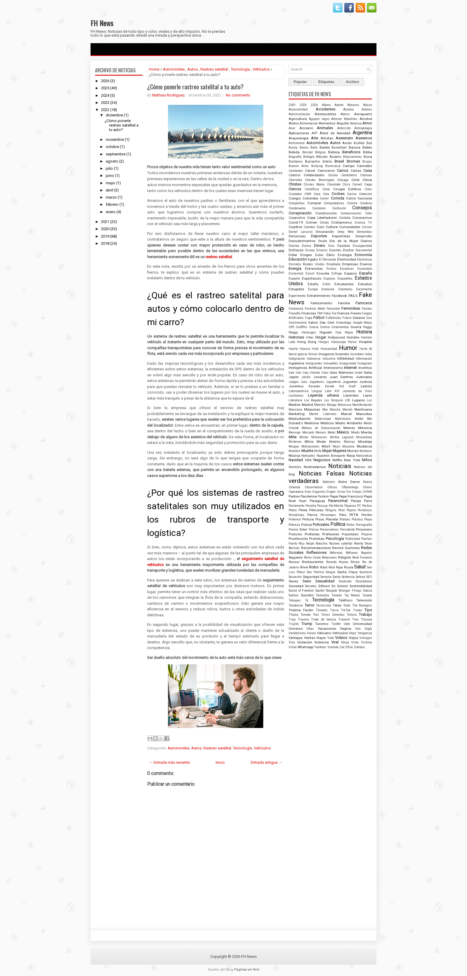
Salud (359, 567)
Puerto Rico (296, 543)
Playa (368, 519)
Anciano (306, 128)
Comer (324, 198)
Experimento (297, 296)
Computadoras (334, 203)
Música (294, 455)
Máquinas (312, 409)
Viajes (321, 638)
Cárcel (310, 171)
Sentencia (348, 577)
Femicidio (333, 309)
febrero (112, 204)
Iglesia (302, 354)
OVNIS (367, 492)
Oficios (332, 487)
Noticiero (329, 482)
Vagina (345, 628)
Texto (346, 605)
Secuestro (295, 577)
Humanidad (328, 349)
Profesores (330, 534)
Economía (363, 254)
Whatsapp (305, 647)
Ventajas (296, 638)
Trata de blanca (323, 619)
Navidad (296, 460)
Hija (338, 332)
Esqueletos (345, 278)
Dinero (319, 245)
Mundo (353, 451)
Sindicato (345, 581)
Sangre (330, 572)
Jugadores (316, 382)
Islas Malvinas (341, 372)
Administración (299, 114)
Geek (330, 323)
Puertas (366, 539)
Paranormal (338, 500)
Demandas (364, 232)
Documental (364, 250)
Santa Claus (347, 572)
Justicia (365, 382)
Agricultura (298, 119)
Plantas (345, 519)
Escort (310, 273)
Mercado (308, 432)
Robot (323, 567)
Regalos (366, 553)
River (304, 567)
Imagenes (326, 354)
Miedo (355, 432)
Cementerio (349, 175)
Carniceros (326, 171)
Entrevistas (314, 268)
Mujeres (339, 450)
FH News (102, 23)
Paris (368, 501)
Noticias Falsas (321, 473)
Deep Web (345, 232)
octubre (112, 146)
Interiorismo (333, 368)
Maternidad (323, 419)
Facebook (339, 296)
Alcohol (365, 119)
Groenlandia (340, 327)
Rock (332, 567)
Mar (325, 409)
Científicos (312, 189)
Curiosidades (349, 227)
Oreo (307, 492)
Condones (319, 208)
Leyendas (351, 395)
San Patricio (315, 572)
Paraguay (317, 501)
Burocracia (332, 166)
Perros (312, 515)
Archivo (352, 82)
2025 (105, 88)
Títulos (293, 615)
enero (111, 212)
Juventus (296, 386)
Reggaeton (296, 557)
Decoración (325, 232)
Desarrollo (364, 236)
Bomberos (296, 161)
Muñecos (365, 451)
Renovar (294, 562)
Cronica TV (363, 222)
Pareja (356, 501)
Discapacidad (362, 246)
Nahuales (308, 456)
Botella (327, 161)
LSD (347, 400)
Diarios (366, 241)
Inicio (220, 762)
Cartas (356, 171)
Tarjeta (367, 595)
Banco (304, 147)
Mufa (317, 451)
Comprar (314, 203)
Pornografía (364, 525)
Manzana (295, 409)
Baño (313, 147)
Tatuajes (295, 600)
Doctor (348, 250)
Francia (343, 313)
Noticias (339, 466)
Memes (349, 428)
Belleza (334, 152)
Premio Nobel (298, 529)
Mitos (309, 441)
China (367, 180)
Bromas (353, 161)
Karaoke (314, 386)
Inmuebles (330, 363)
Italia (368, 372)
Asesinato (344, 138)
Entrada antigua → (266, 762)
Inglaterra (296, 363)
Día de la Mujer (343, 241)
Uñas (310, 629)
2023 (105, 102)
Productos (295, 534)
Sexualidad (324, 581)
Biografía (295, 157)
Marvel (346, 414)
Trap (292, 619)
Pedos (293, 510)
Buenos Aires (299, 166)
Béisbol (307, 152)
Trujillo (294, 624)
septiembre (115, 154)
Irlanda (315, 373)
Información (364, 359)
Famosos (364, 303)
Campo (348, 166)
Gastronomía (298, 323)
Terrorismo (323, 605)
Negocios (321, 460)
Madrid (307, 405)
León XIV (332, 391)
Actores (367, 109)
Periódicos (365, 510)
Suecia (367, 591)
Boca (368, 157)
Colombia (310, 198)
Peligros (331, 510)
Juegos (294, 382)
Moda (321, 441)
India (368, 354)
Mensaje (295, 432)
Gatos (313, 322)
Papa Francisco (351, 496)
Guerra (356, 327)
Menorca (365, 428)
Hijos (349, 332)
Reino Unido (312, 557)
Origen (331, 492)
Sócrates (311, 586)
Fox (334, 313)
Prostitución (298, 539)
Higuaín (326, 332)
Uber (347, 624)
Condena (366, 203)
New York (352, 460)
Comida (337, 198)
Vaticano (324, 633)
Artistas (326, 138)
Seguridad (311, 577)
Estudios (365, 284)
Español (294, 278)
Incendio (342, 354)
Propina (366, 534)
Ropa (339, 567)
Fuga (308, 318)
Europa (313, 289)
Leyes (367, 395)
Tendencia (296, 605)
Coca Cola (321, 194)
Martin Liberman (322, 414)
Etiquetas (326, 82)
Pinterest (295, 519)
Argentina (362, 132)
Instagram (364, 363)
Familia (344, 303)
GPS (291, 327)
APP (314, 133)
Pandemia (309, 496)
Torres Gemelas (333, 615)
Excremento (364, 289)
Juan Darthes (341, 377)
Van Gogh (363, 629)
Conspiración (300, 213)
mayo (110, 183)
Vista (355, 642)
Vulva (293, 647)
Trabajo (365, 614)
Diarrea (294, 246)
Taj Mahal (352, 595)
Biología (309, 157)
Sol (333, 586)
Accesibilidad (298, 109)
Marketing (297, 414)
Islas (325, 373)
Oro (348, 492)
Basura (354, 147)
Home (154, 69)
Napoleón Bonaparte (331, 456)
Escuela (323, 273)
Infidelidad (345, 358)
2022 (105, 109)
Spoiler (320, 591)
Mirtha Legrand (342, 437)
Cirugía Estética (347, 189)
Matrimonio (343, 419)
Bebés (367, 147)
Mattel (359, 419)
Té (306, 600)
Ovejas (357, 492)
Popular (300, 82)
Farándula (296, 309)
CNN (307, 194)
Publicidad (352, 539)
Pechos (367, 506)
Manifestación (362, 405)
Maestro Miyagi (325, 405)
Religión (344, 557)
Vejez (353, 633)
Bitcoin (322, 157)
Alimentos (327, 123)
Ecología (345, 255)
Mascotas (364, 414)
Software (324, 586)
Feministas (350, 308)
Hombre (353, 337)
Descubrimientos (302, 241)
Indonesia (313, 359)
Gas (369, 318)
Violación (304, 642)
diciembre (114, 115)
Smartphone (364, 581)
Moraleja (365, 441)
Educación (298, 259)
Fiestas (367, 309)
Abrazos (353, 105)
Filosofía (295, 313)
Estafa (313, 284)
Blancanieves (352, 157)
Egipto (313, 259)
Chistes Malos (314, 184)
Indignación (297, 359)
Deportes (319, 236)
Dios (331, 246)
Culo (320, 227)
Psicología (335, 538)
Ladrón (366, 386)
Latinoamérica (299, 391)
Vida (330, 638)
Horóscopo (338, 342)
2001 (292, 105)
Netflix (337, 460)
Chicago (342, 180)
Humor (348, 347)
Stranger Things (350, 591)
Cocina (352, 194)
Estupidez (296, 289)
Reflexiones (316, 552)
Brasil (339, 161)
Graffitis (301, 327)
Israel (358, 373)
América (356, 123)
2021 (105, 221)
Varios (311, 633)
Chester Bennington (319, 180)
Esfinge (336, 273)
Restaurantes (312, 562)
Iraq (305, 373)
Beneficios (351, 152)
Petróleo (366, 515)
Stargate (331, 591)
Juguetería (333, 382)
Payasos (350, 506)
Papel (302, 501)
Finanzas (308, 313)
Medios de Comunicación (321, 428)
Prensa (314, 529)
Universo (296, 628)
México (343, 432)
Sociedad (296, 586)
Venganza (365, 633)
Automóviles (174, 69)
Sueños (293, 595)
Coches (338, 193)
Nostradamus (315, 467)
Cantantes (296, 171)
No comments (238, 95)
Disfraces (296, 250)
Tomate (306, 615)
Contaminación (350, 213)
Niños (367, 460)
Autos (192, 69)
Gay (323, 322)
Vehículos (261, 69)
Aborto (338, 105)
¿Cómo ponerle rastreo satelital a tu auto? (121, 125)
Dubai (319, 255)
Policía (306, 525)
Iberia (293, 354)
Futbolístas (333, 318)
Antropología (363, 128)
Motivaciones (310, 446)
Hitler (310, 337)
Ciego (368, 184)
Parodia (311, 506)
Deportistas (341, 236)
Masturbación (300, 419)
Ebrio (330, 255)
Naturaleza (364, 456)
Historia (364, 332)
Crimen (311, 222)
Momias (349, 442)
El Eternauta (327, 259)
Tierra (334, 610)
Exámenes (345, 289)
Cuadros (295, 227)
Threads (322, 610)
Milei (293, 437)
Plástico (357, 519)
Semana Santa (330, 577)
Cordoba (345, 218)
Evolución (327, 289)
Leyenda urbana (323, 395)
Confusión (339, 208)
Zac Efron (346, 647)
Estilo (326, 284)
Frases (356, 313)
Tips (368, 610)
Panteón (323, 496)
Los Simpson (333, 400)
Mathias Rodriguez (168, 95)
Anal (292, 128)
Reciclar (294, 548)
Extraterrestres (318, 296)
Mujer (327, 450)
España (365, 273)
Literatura (295, 400)
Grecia (313, 327)
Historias (296, 337)
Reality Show (363, 543)
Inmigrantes (313, 363)
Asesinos (364, 138)
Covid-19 (296, 222)
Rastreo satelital (214, 69)
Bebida (294, 152)
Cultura (332, 227)
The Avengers (362, 605)
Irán (298, 373)
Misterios (295, 442)
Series (293, 581)
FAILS (352, 296)
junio (110, 175)
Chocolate (333, 184)
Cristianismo (341, 222)
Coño (368, 213)
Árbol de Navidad (335, 133)
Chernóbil (295, 180)
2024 (105, 95)
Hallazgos (308, 332)
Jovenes (320, 377)
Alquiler (343, 123)
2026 (105, 81)
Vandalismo (297, 633)
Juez (304, 382)
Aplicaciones (299, 133)
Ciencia (295, 189)
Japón (294, 377)
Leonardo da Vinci (357, 391)
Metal (331, 432)
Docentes (335, 250)
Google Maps (362, 323)
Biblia (367, 152)
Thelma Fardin (301, 610)
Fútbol (318, 317)
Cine (326, 189)
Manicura (344, 405)
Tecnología (240, 69)
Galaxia (359, 318)
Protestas (316, 539)
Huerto (293, 349)
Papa (334, 496)
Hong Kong (306, 342)
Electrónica (364, 259)
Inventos (365, 368)
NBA (308, 460)
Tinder (357, 610)
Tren (355, 619)
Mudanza (364, 446)
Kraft (352, 386)
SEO (369, 577)
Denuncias (297, 236)
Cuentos (309, 227)
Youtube (333, 647)
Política (337, 524)
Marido (347, 409)
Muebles (295, 451)
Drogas (306, 255)
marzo (111, 197)
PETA (353, 515)
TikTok (346, 610)
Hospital (365, 342)
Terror (310, 605)
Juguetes (350, 382)
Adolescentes (325, 114)
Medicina (311, 423)
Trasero (303, 619)
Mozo (336, 446)
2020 (105, 229)
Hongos (323, 342)
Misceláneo (364, 437)
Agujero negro (319, 119)
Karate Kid (334, 386)
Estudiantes (344, 284)
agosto (112, 161)
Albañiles (350, 119)
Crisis (324, 222)
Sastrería (365, 572)
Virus (345, 642)
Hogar (320, 337)
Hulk (315, 349)
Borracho (312, 161)
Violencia (321, 642)
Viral (335, 642)
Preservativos (329, 529)
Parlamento (296, 506)
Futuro (347, 318)
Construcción (326, 213)
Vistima (366, 642)
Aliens (294, 123)
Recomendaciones (316, 548)
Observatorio (314, 487)
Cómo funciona (359, 198)
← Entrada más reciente (169, 762)
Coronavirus (362, 218)
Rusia (348, 567)
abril (109, 190)
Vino (292, 642)
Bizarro (335, 157)
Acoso (348, 109)
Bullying (317, 166)
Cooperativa (297, 218)
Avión (347, 143)
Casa (367, 170)
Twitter (336, 624)
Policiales (321, 524)
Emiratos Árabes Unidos (307, 264)
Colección (365, 194)
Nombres (295, 467)
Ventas (309, 638)
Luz (369, 400)
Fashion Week (315, 309)
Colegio (295, 198)
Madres (295, 405)
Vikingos (365, 638)
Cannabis (364, 166)
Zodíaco (359, 647)
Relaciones (329, 557)
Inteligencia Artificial (305, 368)
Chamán (366, 175)
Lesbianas (296, 395)
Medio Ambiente (348, 423)
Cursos (367, 227)
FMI (320, 313)
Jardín (306, 377)
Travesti (344, 619)
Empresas (350, 264)
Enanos (366, 264)
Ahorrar (336, 119)
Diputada (343, 246)
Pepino (351, 510)
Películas (316, 510)
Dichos (306, 246)
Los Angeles (313, 400)
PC (359, 506)
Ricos (355, 562)
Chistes (295, 184)
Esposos (329, 278)
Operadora (296, 492)
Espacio (350, 273)
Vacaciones (327, 628)
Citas (368, 189)
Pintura (308, 519)
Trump (306, 623)
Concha (352, 203)
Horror (352, 342)
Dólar (293, 255)
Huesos (305, 349)
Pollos (350, 525)
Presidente (347, 529)
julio (109, 168)
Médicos (327, 423)
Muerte (307, 450)
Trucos (366, 619)
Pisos (319, 519)
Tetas (337, 605)
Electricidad (346, 259)
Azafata (359, 143)
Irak (291, 373)
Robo (314, 567)
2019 (105, 236)
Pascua (322, 506)
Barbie (325, 147)
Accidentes (325, 109)
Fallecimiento (321, 303)
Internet (350, 367)
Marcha (335, 409)
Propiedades (350, 534)
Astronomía (297, 143)
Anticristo (344, 128)
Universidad (362, 624)
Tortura (352, 615)
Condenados (297, 208)
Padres (294, 496)
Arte (314, 138)
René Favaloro (362, 557)
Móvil (326, 446)
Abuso (367, 105)
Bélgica (320, 152)
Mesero (321, 432)
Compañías (297, 203)
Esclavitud (296, 273)
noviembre (115, 139)
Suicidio (307, 595)
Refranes (352, 553)
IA (370, 349)
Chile (355, 180)
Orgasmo (318, 492)
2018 (105, 243)
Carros (342, 170)
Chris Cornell (352, 184)
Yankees (320, 647)
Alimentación (309, 123)
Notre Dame (349, 482)
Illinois (313, 354)
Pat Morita (336, 506)
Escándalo (364, 269)
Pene (341, 510)
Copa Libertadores (322, 218)
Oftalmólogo (350, 487)
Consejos (362, 208)
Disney (310, 250)
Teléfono (345, 600)
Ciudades (295, 194)
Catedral (295, 175)
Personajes (328, 515)
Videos (341, 637)
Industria (329, 359)
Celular (333, 175)
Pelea (303, 510)
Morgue (294, 446)
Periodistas (296, 515)
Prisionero (364, 529)
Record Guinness (346, 548)
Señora (360, 577)
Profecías (312, 534)
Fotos (327, 313)
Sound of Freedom (301, 591)
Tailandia (322, 595)
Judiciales (364, 377)
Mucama (348, 446)
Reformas (336, 553)
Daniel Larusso (300, 232)
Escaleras (347, 269)
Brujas (367, 161)
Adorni (345, 114)
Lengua (317, 391)
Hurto (363, 349)
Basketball (339, 147)
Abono (326, 105)
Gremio (325, 327)
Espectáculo (311, 278)
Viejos (353, 638)
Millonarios (319, 437)
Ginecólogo (343, 323)
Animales (325, 128)
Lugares (358, 400)
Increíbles (357, 354)
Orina (341, 492)
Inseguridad (347, 363)
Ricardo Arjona (337, 562)
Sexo (307, 581)
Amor (367, 123)
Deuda (322, 241)
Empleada (333, 264)
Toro (316, 615)
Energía (295, 268)
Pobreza (294, 525)
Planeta (332, 519)
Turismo (321, 624)
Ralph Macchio (316, 543)
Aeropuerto (363, 114)
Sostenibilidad (360, 586)
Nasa (351, 455)
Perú (342, 515)
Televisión (364, 600)
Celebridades (314, 175)
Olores (367, 487)
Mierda (366, 432)
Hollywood (336, 337)
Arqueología (299, 138)
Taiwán (336, 595)
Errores (331, 269)
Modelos (335, 442)
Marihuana (363, 409)
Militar (304, 437)
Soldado (342, 586)
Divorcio (321, 250)
